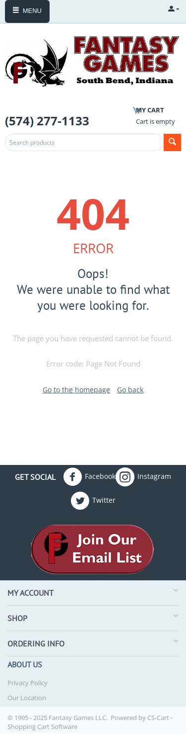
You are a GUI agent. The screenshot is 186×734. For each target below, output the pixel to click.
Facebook (89, 476)
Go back (130, 389)
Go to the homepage (76, 389)
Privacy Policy (27, 682)
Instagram (143, 476)
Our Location (26, 697)
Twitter (93, 500)
